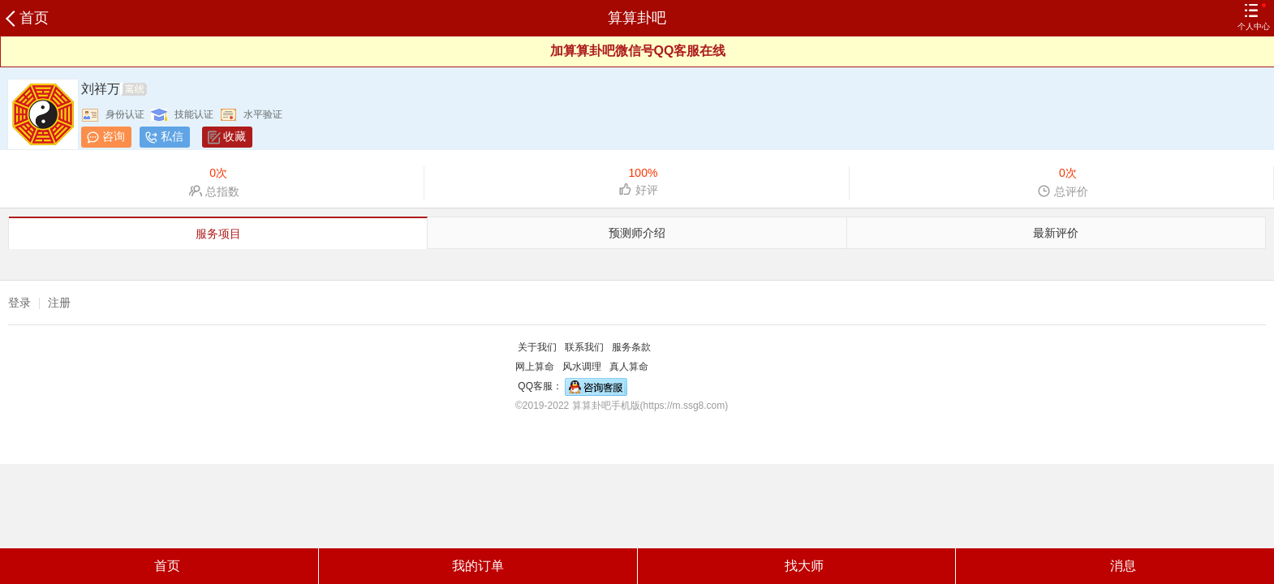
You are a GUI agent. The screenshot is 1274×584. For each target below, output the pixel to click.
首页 (28, 18)
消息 (1115, 566)
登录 (19, 302)
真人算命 (628, 366)
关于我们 (537, 347)
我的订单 (478, 566)
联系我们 (584, 347)
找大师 (796, 566)
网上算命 (534, 366)
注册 (59, 302)
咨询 (113, 136)
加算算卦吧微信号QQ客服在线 (638, 51)
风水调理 (581, 366)
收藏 (234, 136)
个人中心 (1253, 17)
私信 (172, 136)
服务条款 (631, 347)
